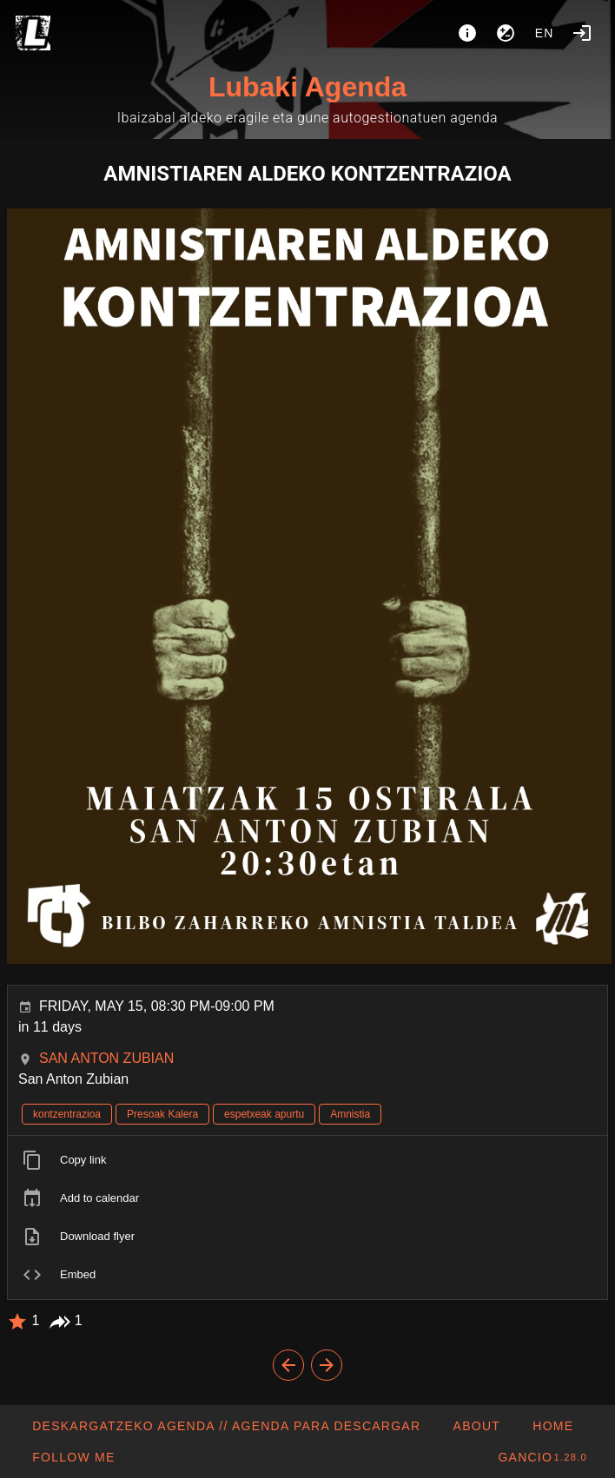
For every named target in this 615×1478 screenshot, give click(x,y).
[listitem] (307, 1160)
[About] (467, 33)
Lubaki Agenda (307, 86)
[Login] (582, 33)
